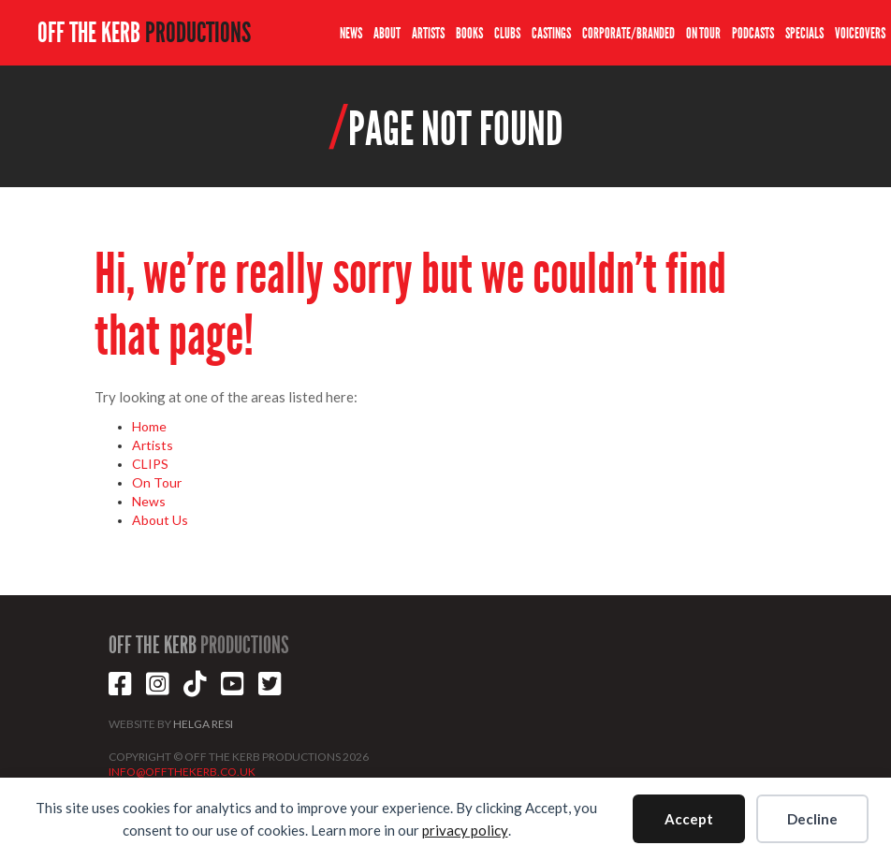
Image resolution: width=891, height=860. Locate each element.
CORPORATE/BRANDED (628, 33)
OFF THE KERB (144, 33)
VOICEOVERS (860, 33)
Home (149, 426)
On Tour (157, 482)
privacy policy (465, 830)
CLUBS (507, 33)
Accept (689, 818)
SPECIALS (804, 33)
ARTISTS (428, 33)
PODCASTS (753, 33)
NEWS (351, 33)
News (149, 501)
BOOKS (469, 33)
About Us (160, 520)
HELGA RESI (203, 724)
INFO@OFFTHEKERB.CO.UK (182, 772)
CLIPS (150, 464)
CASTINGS (551, 33)
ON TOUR (703, 33)
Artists (152, 445)
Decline (812, 818)
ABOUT (387, 33)
